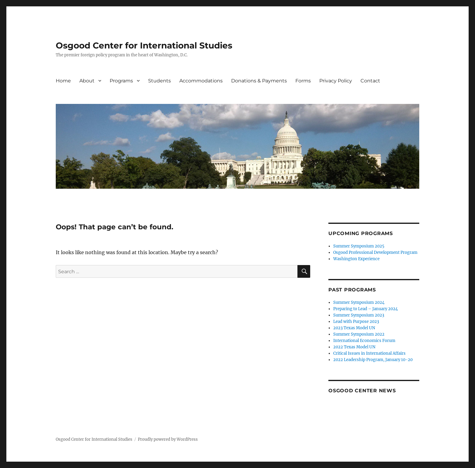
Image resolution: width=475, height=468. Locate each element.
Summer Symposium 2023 (358, 315)
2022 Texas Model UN (354, 347)
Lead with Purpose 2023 (356, 321)
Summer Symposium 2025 (358, 246)
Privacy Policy (335, 81)
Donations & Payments (259, 81)
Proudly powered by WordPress (168, 439)
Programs (121, 81)
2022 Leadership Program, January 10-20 (373, 359)
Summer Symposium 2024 (358, 302)
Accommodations (201, 81)
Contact (370, 81)
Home (63, 81)
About (87, 81)
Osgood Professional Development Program (375, 252)
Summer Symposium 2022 (358, 334)
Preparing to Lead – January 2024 (365, 308)
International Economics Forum (364, 340)
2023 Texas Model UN (354, 327)
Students (159, 81)
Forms (303, 81)
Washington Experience (356, 258)
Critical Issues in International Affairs (369, 353)
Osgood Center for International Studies (144, 45)
